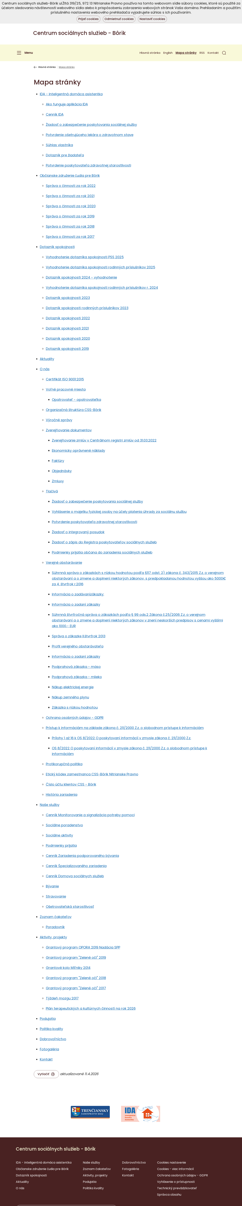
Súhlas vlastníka (59, 145)
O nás (45, 369)
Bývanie (52, 886)
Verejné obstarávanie (64, 562)
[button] (224, 53)
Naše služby (49, 804)
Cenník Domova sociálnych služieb (75, 876)
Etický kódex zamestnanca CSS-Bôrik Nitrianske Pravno (92, 774)
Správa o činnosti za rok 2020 (71, 206)
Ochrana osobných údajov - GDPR (75, 717)
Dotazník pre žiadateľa (65, 155)
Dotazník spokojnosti (57, 246)
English (168, 53)
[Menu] (24, 53)
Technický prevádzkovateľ (177, 1188)
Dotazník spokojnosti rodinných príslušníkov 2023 (87, 308)
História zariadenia (61, 794)
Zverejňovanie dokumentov (69, 430)
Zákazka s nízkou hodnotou (75, 707)
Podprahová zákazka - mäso (76, 666)
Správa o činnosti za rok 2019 (70, 216)
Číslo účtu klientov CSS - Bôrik (71, 784)
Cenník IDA (55, 114)
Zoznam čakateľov (55, 916)
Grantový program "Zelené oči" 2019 (76, 957)
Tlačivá (52, 491)
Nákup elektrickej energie (73, 687)
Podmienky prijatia (61, 845)
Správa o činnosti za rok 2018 (70, 226)
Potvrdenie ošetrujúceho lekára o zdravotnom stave (89, 134)
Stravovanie (56, 896)
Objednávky (62, 471)
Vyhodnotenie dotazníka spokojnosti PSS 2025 (85, 257)
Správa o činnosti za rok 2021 (70, 196)
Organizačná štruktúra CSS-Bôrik (73, 409)
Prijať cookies (88, 19)
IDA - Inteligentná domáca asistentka (71, 94)
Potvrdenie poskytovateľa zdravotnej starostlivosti (88, 165)
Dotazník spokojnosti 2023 (68, 297)
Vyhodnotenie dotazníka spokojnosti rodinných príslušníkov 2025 (100, 267)
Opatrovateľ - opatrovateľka (76, 399)
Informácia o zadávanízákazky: (78, 594)
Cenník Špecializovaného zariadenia (76, 865)
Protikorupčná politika (64, 764)
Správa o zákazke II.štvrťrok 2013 (78, 636)
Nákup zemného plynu (70, 697)
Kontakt (213, 53)
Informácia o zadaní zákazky (76, 604)
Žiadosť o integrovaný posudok (78, 532)
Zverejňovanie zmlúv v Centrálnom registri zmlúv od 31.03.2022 (104, 440)
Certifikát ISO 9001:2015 (65, 379)
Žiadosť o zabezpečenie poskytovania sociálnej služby (91, 124)
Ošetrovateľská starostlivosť (70, 906)
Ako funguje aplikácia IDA (67, 104)
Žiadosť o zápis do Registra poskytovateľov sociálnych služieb (104, 542)
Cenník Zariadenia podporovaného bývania (82, 855)
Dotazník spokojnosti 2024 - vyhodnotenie (81, 277)
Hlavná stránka (150, 53)
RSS (202, 53)
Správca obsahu (169, 1194)
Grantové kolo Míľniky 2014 (68, 967)
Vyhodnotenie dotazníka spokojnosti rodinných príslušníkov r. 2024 (102, 287)
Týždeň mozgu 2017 (62, 998)
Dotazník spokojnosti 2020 (68, 338)
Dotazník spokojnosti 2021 (67, 328)
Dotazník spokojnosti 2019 (67, 348)
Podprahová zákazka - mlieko (77, 676)
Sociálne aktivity (59, 835)
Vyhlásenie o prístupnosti (176, 1182)
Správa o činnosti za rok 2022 (71, 185)
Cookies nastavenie (171, 1162)
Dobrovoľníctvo (53, 1039)
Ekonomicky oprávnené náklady (78, 450)
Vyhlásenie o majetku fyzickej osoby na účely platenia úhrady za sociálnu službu (119, 511)
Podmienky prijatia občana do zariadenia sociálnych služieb (102, 552)
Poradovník (55, 927)
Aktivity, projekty (53, 937)
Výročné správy (59, 420)
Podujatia (48, 1018)
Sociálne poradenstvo (64, 825)
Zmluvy (58, 481)
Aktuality (47, 358)
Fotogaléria (49, 1049)
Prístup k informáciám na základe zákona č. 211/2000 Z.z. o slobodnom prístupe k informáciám (125, 727)
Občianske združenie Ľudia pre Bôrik (70, 175)
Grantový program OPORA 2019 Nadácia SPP (83, 947)
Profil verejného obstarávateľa (77, 646)
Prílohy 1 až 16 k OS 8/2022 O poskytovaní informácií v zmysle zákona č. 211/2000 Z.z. (121, 738)
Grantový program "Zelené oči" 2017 (76, 988)
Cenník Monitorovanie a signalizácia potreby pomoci (90, 815)
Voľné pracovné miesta (66, 389)
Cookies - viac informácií (175, 1169)
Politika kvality (51, 1028)
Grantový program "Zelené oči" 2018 (76, 978)
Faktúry (58, 460)
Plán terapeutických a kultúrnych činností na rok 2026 (91, 1008)
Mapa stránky (186, 53)
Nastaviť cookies (152, 19)
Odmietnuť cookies (119, 19)
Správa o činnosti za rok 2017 (70, 236)
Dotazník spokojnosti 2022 (68, 318)
